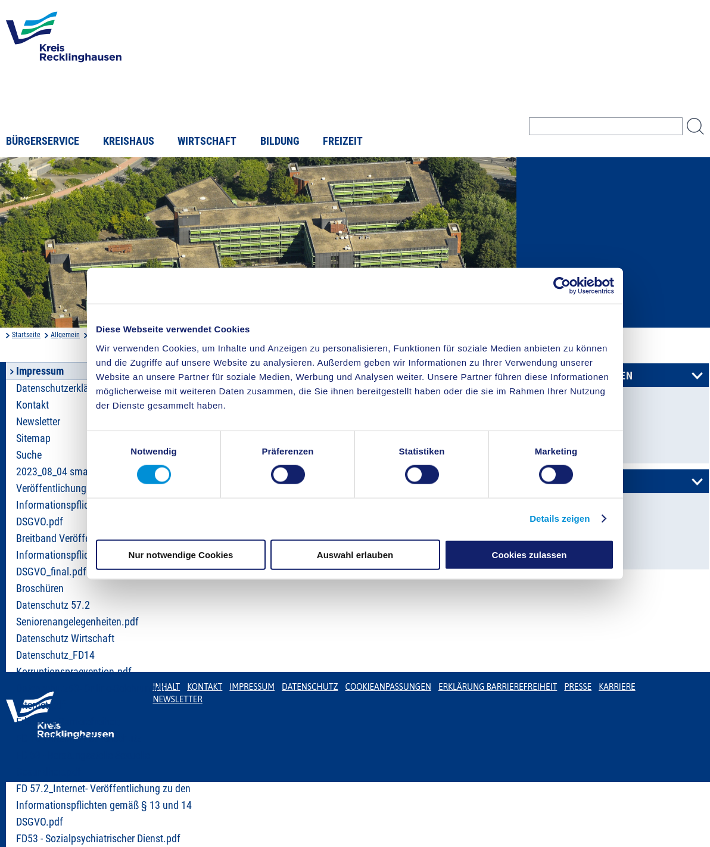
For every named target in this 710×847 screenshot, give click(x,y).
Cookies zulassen (529, 554)
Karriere (617, 687)
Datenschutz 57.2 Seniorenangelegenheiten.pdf (77, 613)
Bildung (280, 141)
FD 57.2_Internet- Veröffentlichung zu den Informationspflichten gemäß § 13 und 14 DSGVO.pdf (104, 805)
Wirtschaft (207, 141)
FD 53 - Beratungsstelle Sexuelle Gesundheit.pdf (83, 763)
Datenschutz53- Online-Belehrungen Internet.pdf (91, 697)
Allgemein (65, 335)
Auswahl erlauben (355, 554)
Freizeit (343, 141)
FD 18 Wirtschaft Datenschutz (78, 739)
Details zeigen (560, 518)
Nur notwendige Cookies (181, 554)
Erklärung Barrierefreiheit (68, 722)
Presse (577, 687)
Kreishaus (128, 141)
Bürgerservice (42, 141)
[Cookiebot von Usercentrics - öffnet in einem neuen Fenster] (562, 286)
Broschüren (40, 588)
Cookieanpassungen (388, 687)
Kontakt (204, 687)
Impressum (252, 687)
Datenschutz (310, 687)
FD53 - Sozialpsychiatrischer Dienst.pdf (98, 839)
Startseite (26, 335)
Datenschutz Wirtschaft (65, 638)
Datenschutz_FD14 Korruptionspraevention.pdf (74, 663)
